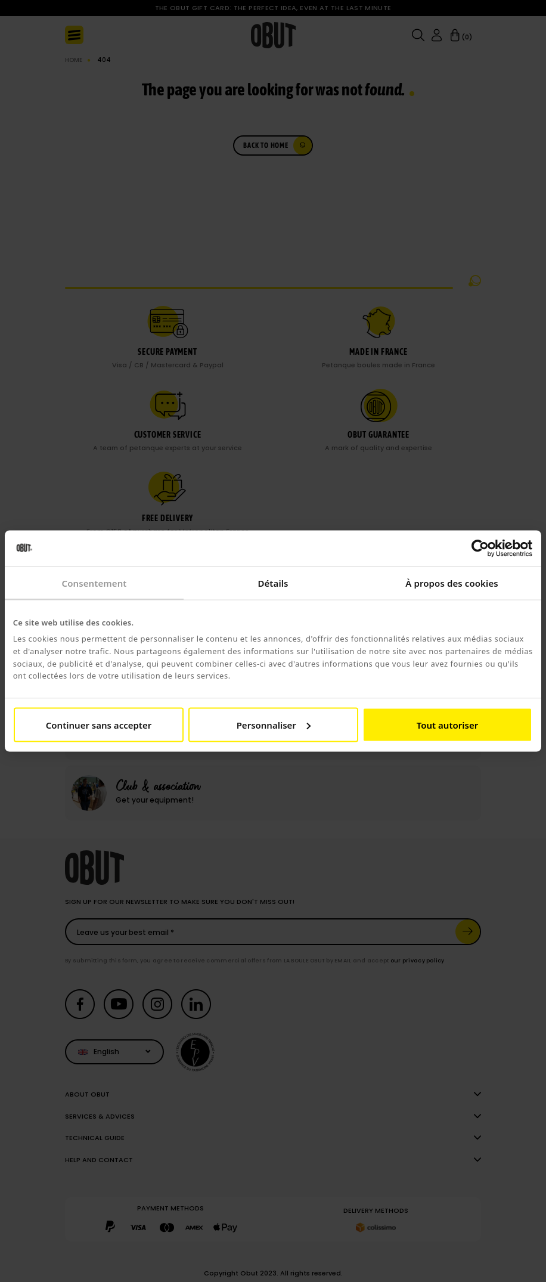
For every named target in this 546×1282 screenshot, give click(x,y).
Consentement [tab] (93, 583)
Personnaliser (274, 724)
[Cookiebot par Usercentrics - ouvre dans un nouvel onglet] (480, 549)
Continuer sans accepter (98, 724)
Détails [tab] (273, 583)
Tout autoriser (447, 724)
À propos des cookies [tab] (451, 583)
